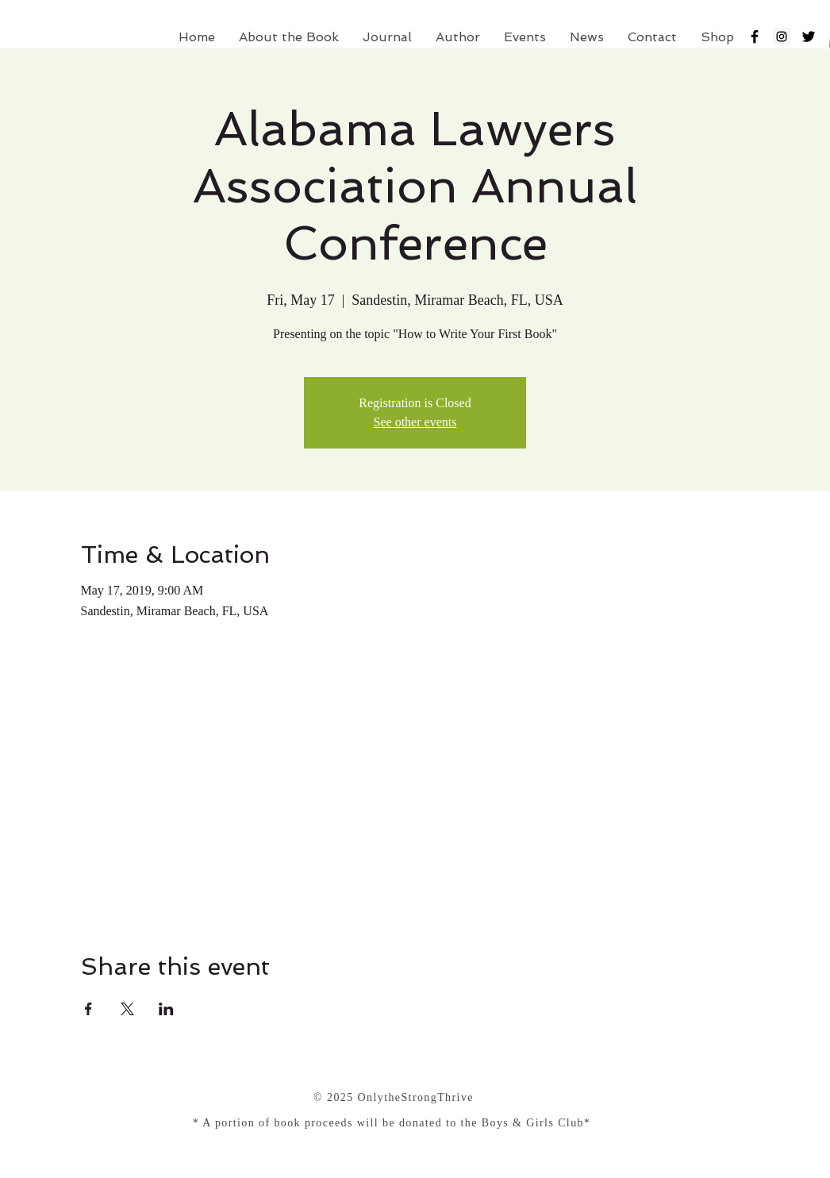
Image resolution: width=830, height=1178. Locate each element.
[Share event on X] (127, 1009)
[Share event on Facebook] (88, 1009)
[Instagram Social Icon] (781, 36)
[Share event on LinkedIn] (166, 1009)
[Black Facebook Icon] (754, 36)
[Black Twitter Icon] (808, 36)
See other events (415, 422)
